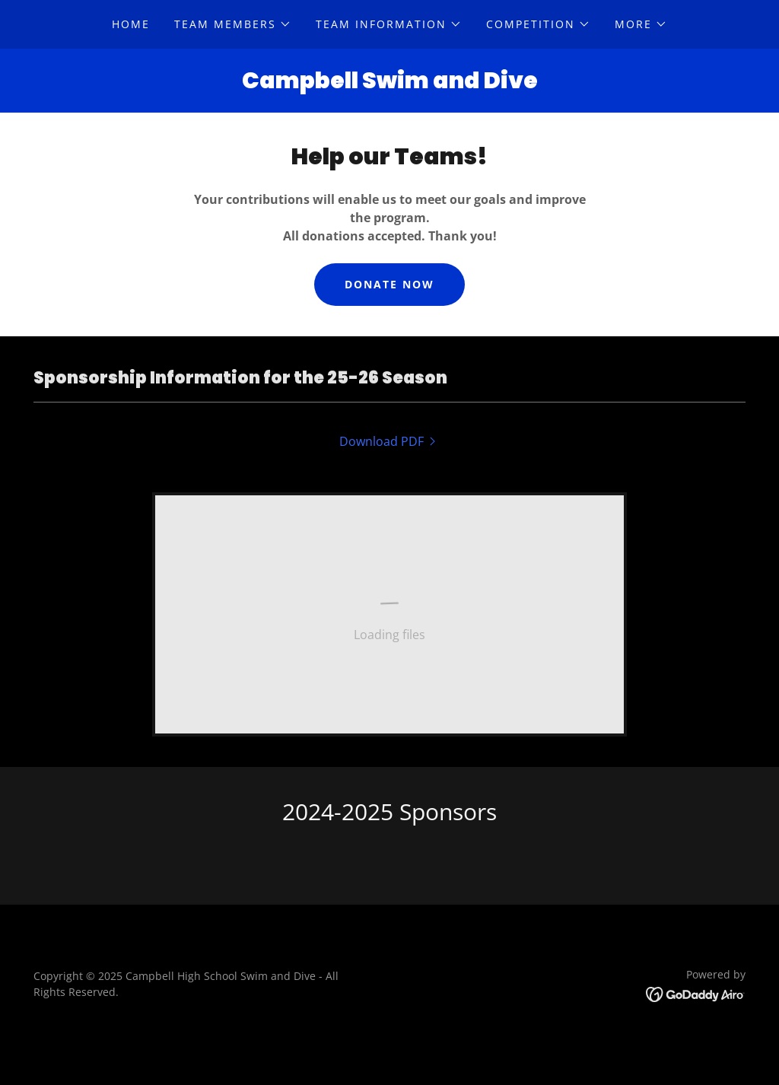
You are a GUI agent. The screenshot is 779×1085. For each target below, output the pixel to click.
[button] (232, 24)
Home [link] (131, 24)
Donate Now (389, 284)
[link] (389, 441)
